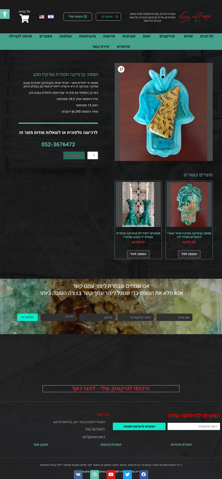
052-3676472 (58, 145)
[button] (5, 14)
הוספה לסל (74, 155)
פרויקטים (166, 36)
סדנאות (109, 36)
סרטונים (123, 46)
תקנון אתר (40, 444)
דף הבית (206, 36)
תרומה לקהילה (20, 36)
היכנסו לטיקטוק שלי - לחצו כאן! (111, 389)
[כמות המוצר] (92, 155)
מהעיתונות (87, 36)
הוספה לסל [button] (189, 254)
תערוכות (129, 36)
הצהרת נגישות (111, 444)
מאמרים (45, 36)
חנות (146, 36)
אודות (187, 36)
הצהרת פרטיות (181, 444)
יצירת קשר (101, 46)
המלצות (66, 36)
